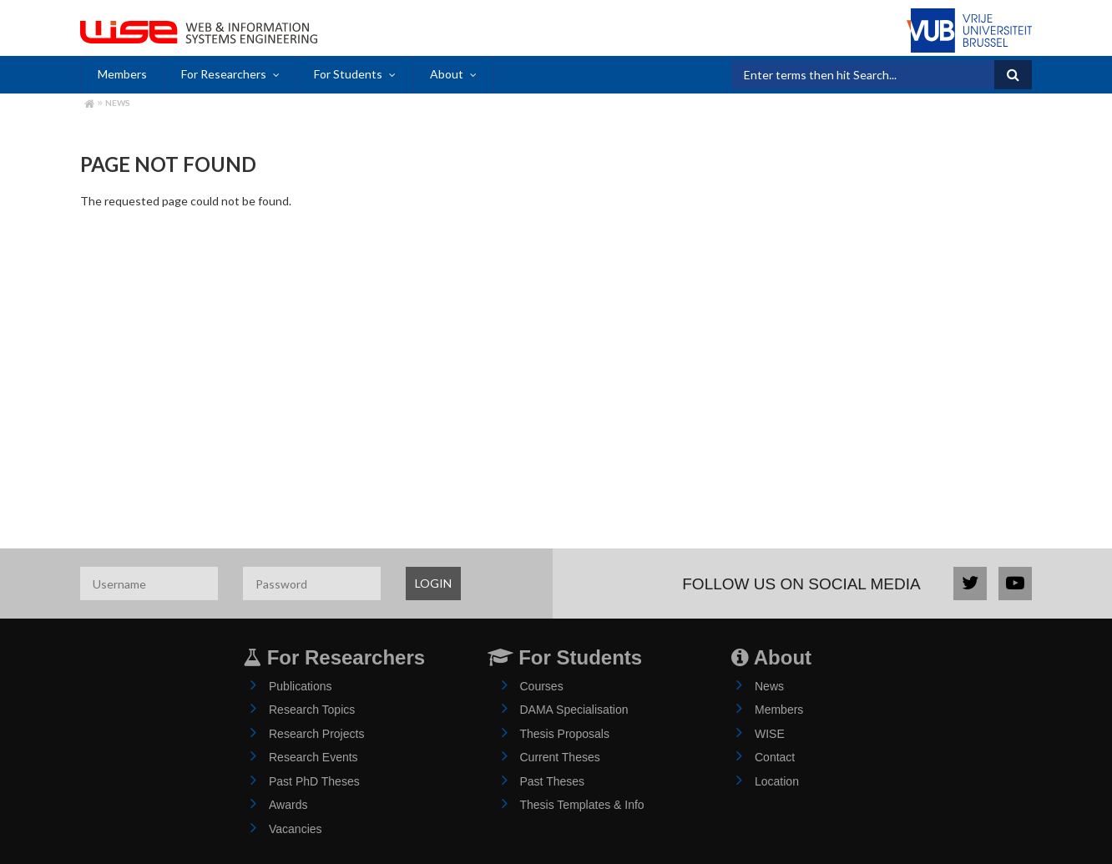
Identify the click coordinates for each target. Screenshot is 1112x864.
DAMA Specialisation (574, 709)
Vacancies (295, 829)
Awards (288, 804)
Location (777, 781)
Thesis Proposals (564, 733)
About (446, 74)
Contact (775, 757)
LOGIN (433, 583)
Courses (542, 686)
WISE (770, 733)
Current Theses (560, 757)
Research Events (313, 757)
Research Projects (316, 733)
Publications (300, 686)
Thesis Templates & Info (582, 804)
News (117, 103)
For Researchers (223, 74)
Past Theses (552, 781)
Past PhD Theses (314, 781)
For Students (348, 74)
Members (122, 74)
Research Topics (312, 709)
